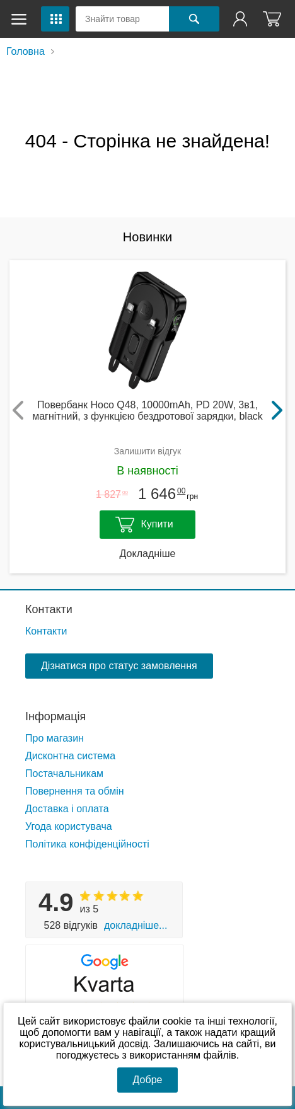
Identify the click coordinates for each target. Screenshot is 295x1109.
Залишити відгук (147, 451)
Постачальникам (64, 773)
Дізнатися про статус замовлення (119, 665)
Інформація (55, 716)
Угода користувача (68, 826)
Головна (25, 51)
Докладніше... (135, 925)
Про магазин (54, 738)
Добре (148, 1079)
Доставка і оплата (67, 808)
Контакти (48, 609)
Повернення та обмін (74, 791)
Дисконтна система (70, 755)
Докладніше (148, 553)
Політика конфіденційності (87, 844)
